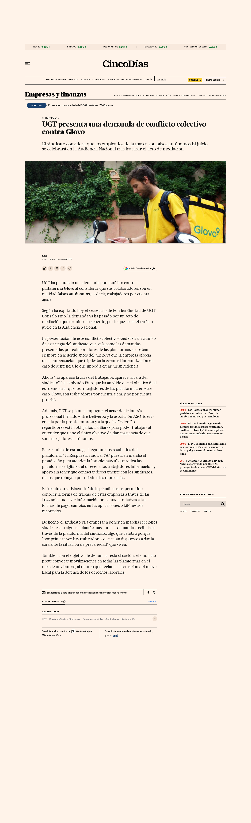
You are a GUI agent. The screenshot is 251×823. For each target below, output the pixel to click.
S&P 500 (71, 47)
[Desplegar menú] (27, 63)
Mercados (73, 80)
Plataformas (49, 118)
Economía (85, 80)
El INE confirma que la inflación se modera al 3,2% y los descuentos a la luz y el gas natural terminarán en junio (203, 448)
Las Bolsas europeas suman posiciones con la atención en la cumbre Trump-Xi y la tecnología (200, 413)
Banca (117, 95)
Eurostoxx (195, 511)
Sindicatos (74, 619)
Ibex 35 (36, 47)
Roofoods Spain (57, 619)
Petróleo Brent (110, 47)
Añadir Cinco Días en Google (142, 268)
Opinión (148, 80)
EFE (44, 255)
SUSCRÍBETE (195, 80)
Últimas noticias (134, 80)
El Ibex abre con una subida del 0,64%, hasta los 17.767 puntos (80, 105)
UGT (44, 619)
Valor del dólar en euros (195, 47)
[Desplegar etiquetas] (155, 618)
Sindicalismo (112, 619)
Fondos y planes (116, 80)
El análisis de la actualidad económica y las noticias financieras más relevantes (87, 592)
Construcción (164, 95)
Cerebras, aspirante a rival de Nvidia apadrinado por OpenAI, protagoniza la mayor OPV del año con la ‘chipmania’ (203, 465)
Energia (150, 95)
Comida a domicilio (93, 619)
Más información (51, 635)
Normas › (152, 601)
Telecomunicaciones (133, 95)
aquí (115, 635)
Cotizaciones (99, 80)
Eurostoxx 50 (150, 47)
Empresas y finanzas (56, 80)
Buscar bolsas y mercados (197, 494)
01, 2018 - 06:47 (61, 259)
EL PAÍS (160, 78)
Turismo (202, 95)
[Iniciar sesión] (215, 80)
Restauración (128, 619)
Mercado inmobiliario (184, 95)
